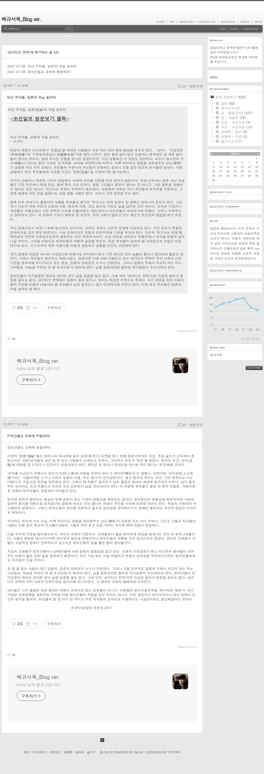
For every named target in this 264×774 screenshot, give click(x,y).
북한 (252, 243)
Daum (138, 752)
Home (161, 21)
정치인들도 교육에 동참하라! (49, 71)
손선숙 (229, 258)
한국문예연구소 (245, 258)
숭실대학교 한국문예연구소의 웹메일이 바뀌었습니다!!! (234, 50)
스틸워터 (237, 233)
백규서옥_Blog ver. (21, 19)
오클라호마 (231, 248)
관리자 (79, 752)
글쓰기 (91, 752)
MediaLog (185, 21)
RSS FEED (258, 368)
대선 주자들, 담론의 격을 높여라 (52, 66)
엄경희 (214, 228)
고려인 (218, 258)
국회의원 (249, 238)
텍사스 (225, 238)
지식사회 (223, 233)
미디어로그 (40, 752)
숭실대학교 (252, 233)
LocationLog (206, 21)
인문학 (247, 253)
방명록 (68, 752)
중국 (250, 248)
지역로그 (55, 752)
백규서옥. (216, 355)
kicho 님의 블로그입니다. (39, 368)
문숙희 (250, 228)
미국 (241, 228)
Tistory (174, 752)
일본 (243, 248)
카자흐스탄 (229, 243)
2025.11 (235, 153)
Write (257, 21)
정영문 (225, 253)
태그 (26, 752)
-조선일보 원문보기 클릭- (39, 118)
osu (257, 248)
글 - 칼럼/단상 (193, 86)
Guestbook (228, 21)
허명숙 (236, 238)
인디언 (214, 253)
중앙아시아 (228, 228)
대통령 (236, 253)
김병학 (243, 243)
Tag (171, 21)
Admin (244, 21)
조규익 (214, 238)
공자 (218, 243)
